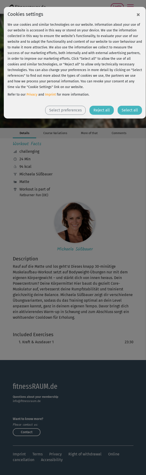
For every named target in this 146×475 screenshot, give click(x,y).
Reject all (101, 110)
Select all (130, 110)
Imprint (50, 95)
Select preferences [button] (65, 110)
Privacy (32, 95)
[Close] (138, 14)
